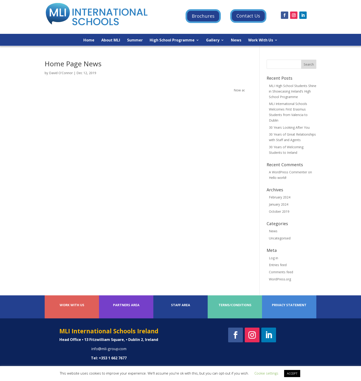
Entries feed (278, 265)
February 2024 (279, 197)
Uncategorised (280, 238)
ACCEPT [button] (292, 373)
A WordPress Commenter (288, 172)
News (236, 40)
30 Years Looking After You (289, 127)
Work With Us (260, 40)
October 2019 (279, 211)
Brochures (203, 16)
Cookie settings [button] (266, 373)
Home (88, 40)
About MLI (110, 40)
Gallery (212, 40)
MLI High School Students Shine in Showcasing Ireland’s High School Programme (292, 91)
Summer (135, 40)
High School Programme (172, 40)
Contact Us (248, 16)
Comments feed (281, 272)
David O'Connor (61, 73)
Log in (273, 258)
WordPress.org (280, 279)
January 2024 (278, 204)
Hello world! (277, 177)
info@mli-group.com (108, 348)
